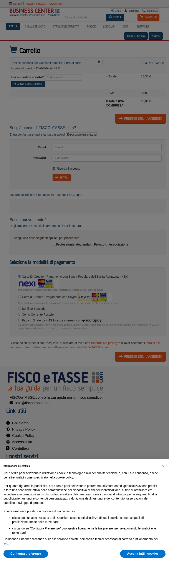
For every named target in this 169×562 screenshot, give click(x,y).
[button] (163, 466)
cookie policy (64, 477)
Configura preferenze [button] (25, 553)
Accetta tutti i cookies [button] (143, 553)
